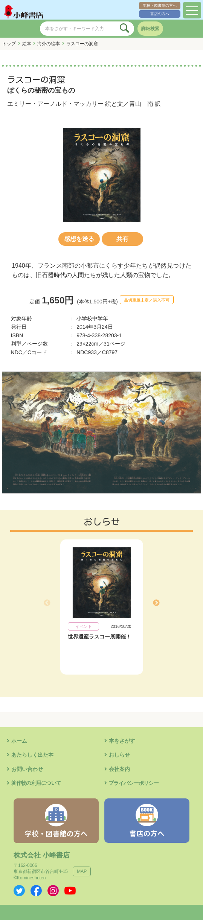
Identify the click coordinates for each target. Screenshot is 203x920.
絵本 (26, 43)
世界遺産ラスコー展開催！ (99, 637)
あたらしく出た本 (32, 755)
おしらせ (119, 755)
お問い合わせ (27, 769)
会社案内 (119, 769)
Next (156, 603)
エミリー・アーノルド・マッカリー (55, 104)
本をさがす (122, 741)
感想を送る (79, 239)
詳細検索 (150, 28)
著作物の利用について (36, 783)
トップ (9, 43)
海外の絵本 (48, 43)
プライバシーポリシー (133, 783)
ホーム (19, 741)
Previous (47, 603)
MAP (82, 871)
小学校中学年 (92, 318)
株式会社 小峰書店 (42, 855)
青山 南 (141, 104)
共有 (122, 239)
